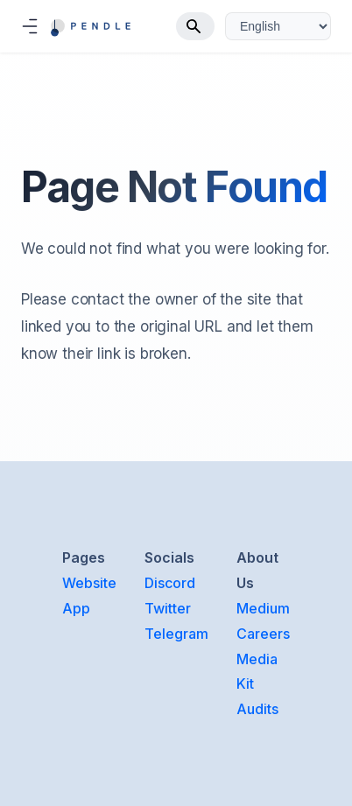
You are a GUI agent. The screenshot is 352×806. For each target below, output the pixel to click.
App (76, 608)
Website (89, 583)
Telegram (176, 633)
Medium (263, 608)
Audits (257, 709)
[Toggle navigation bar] (30, 26)
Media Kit (257, 671)
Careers (263, 633)
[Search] (195, 26)
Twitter (167, 608)
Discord (169, 583)
